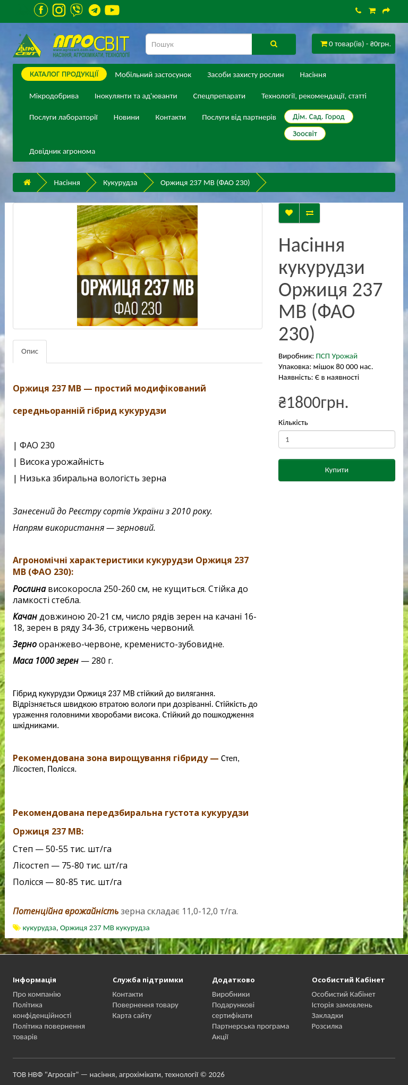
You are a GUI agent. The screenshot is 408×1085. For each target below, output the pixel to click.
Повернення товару (145, 1004)
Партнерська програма (250, 1026)
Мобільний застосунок (153, 74)
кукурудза (39, 927)
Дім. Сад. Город (319, 116)
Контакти (170, 117)
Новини (127, 117)
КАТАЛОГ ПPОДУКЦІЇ (64, 74)
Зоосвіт (305, 133)
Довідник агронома (62, 151)
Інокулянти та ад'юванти (136, 96)
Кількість (293, 422)
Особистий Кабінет (344, 994)
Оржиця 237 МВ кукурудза (105, 927)
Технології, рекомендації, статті (314, 96)
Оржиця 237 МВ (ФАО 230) (205, 182)
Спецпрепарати (219, 96)
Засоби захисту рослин (245, 74)
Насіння (313, 74)
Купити (336, 469)
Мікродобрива (54, 96)
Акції (220, 1036)
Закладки (328, 1015)
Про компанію (37, 994)
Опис (29, 351)
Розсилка (327, 1026)
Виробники (231, 994)
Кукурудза (120, 182)
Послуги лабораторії (63, 117)
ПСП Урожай (337, 356)
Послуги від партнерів (239, 117)
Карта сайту (132, 1015)
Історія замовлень (342, 1004)
